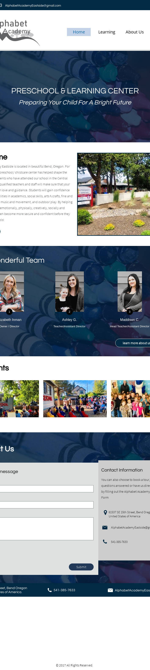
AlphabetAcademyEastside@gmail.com (33, 5)
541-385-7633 (64, 590)
